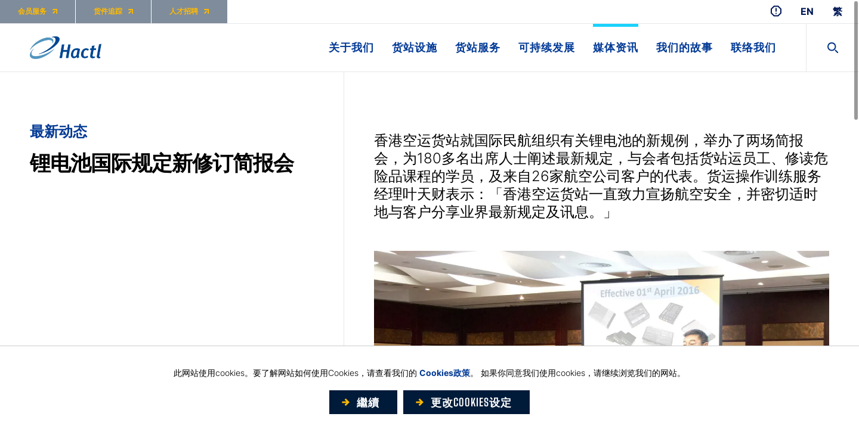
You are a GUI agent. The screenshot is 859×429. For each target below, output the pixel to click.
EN (807, 11)
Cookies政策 (444, 373)
